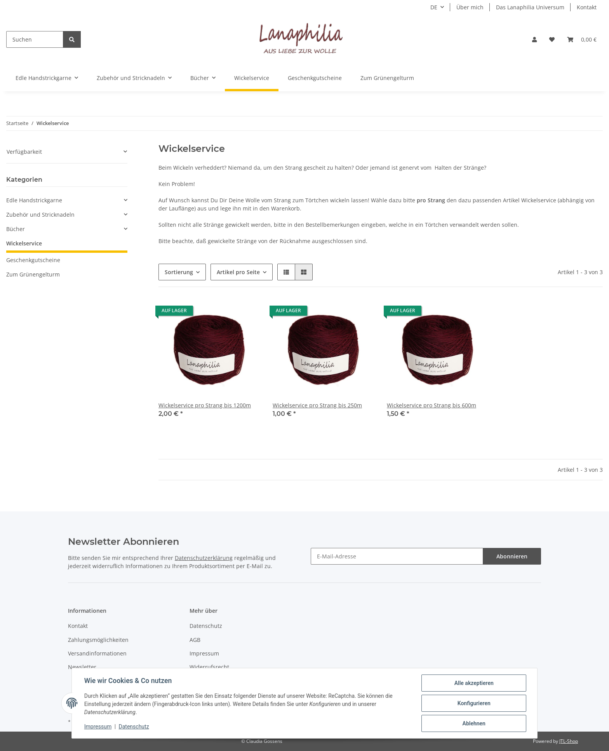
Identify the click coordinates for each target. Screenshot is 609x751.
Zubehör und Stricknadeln (40, 214)
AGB (195, 639)
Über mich (470, 7)
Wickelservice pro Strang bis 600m (431, 405)
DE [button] (433, 7)
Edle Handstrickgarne (34, 200)
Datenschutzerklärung (204, 558)
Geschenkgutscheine (33, 260)
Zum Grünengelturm (33, 274)
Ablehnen (473, 723)
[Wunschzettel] (552, 39)
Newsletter (82, 667)
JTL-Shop (568, 741)
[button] (534, 39)
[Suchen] (34, 39)
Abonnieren (511, 556)
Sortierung (179, 272)
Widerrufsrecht (209, 667)
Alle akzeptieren (473, 683)
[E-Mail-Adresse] (397, 556)
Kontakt (587, 7)
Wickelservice (24, 243)
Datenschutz (206, 625)
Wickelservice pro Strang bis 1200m (204, 405)
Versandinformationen (97, 653)
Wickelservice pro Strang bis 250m (317, 405)
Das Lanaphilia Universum (530, 7)
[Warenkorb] (582, 39)
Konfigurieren (473, 703)
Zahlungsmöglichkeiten (98, 639)
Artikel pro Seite (238, 272)
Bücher (15, 229)
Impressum (204, 653)
